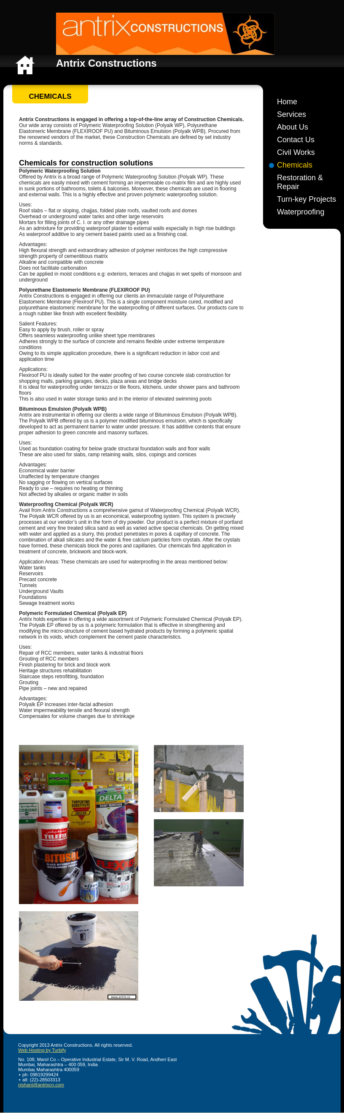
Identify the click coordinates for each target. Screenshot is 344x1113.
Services (291, 114)
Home (287, 101)
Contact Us (295, 139)
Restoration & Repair (300, 182)
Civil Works (296, 152)
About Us (292, 127)
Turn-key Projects (306, 199)
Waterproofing (300, 212)
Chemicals (294, 165)
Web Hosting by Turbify (42, 1050)
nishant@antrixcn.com (41, 1084)
